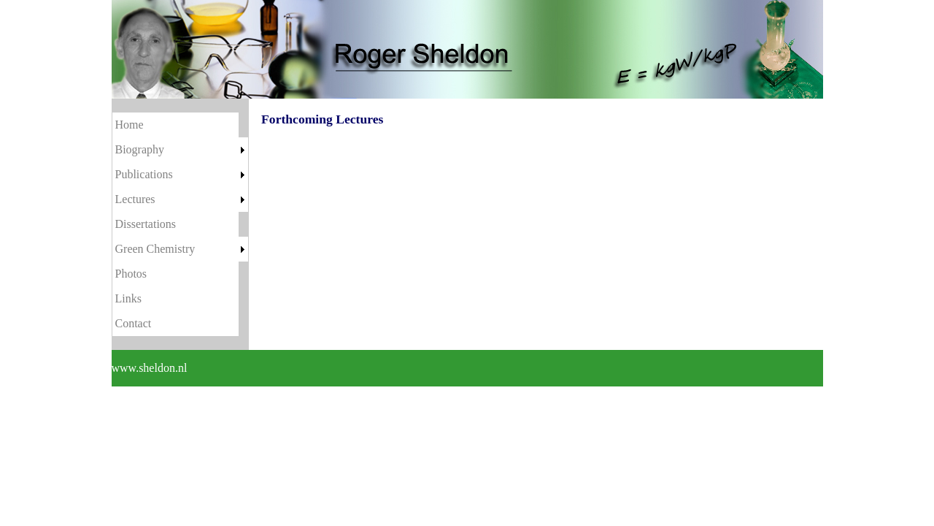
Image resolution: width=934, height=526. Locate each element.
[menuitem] (180, 125)
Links (128, 298)
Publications (144, 174)
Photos (131, 273)
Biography (140, 149)
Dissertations (146, 224)
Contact (133, 323)
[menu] (180, 224)
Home (129, 124)
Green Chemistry (155, 249)
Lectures (135, 199)
